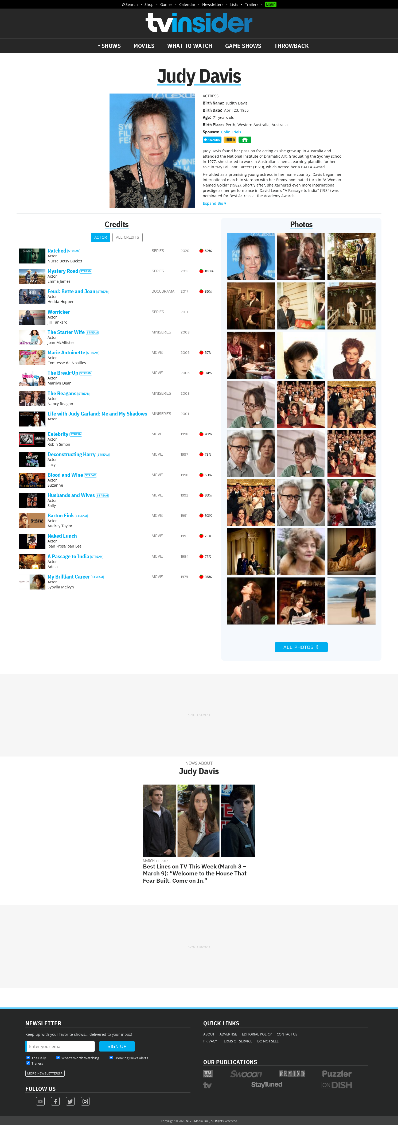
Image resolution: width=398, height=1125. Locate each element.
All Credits (127, 237)
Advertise (228, 1034)
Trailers (252, 4)
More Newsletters (43, 1073)
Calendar (187, 4)
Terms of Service (237, 1041)
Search (132, 4)
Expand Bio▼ (215, 203)
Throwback (291, 45)
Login (271, 4)
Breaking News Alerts (131, 1058)
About (208, 1034)
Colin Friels (231, 131)
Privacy (210, 1041)
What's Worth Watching (80, 1058)
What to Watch (189, 45)
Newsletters (213, 4)
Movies (144, 45)
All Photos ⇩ (301, 647)
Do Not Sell (268, 1041)
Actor (100, 237)
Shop (149, 4)
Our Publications (230, 1062)
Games (166, 4)
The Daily (39, 1058)
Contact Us (287, 1034)
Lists (234, 4)
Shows (111, 45)
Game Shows (243, 45)
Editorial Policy (257, 1034)
